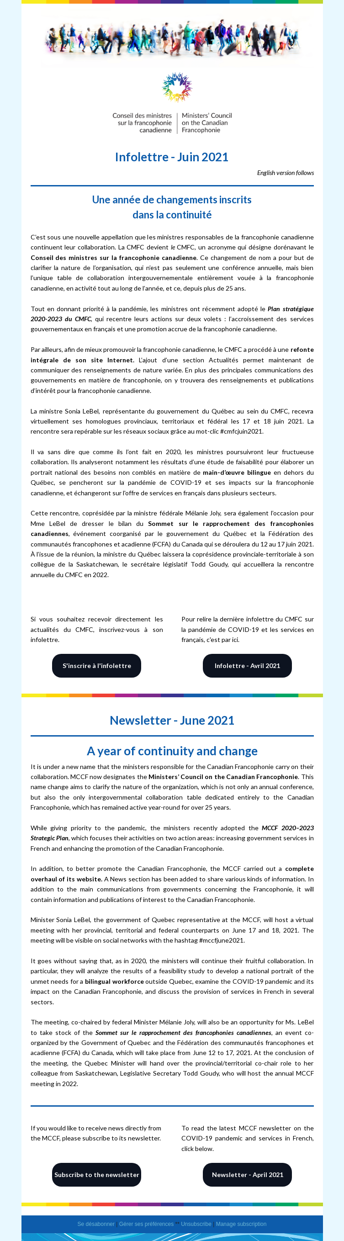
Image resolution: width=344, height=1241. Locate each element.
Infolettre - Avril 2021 (247, 665)
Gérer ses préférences (146, 1224)
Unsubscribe (196, 1224)
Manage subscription (241, 1224)
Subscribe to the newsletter (96, 1174)
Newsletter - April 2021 (247, 1174)
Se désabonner (96, 1224)
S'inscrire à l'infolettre (97, 665)
